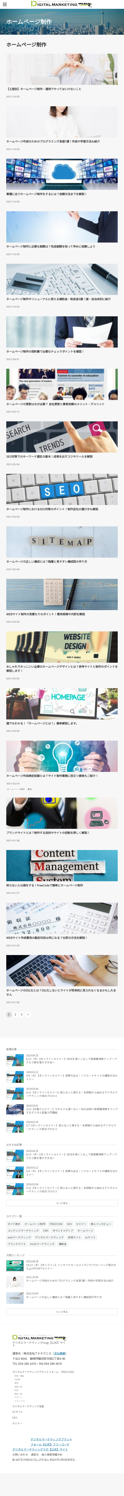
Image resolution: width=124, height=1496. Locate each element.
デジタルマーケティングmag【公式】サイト (39, 1363)
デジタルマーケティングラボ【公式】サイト (40, 1472)
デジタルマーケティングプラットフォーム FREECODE (43, 1394)
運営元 (35, 1477)
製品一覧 (18, 1416)
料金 (16, 1412)
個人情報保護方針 (52, 1477)
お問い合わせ (20, 1477)
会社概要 (59, 1376)
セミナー (17, 1446)
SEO (14, 1440)
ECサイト (17, 1434)
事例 (16, 1405)
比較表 (17, 1402)
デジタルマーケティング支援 (28, 1429)
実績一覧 (18, 1409)
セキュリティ (20, 1423)
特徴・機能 (19, 1398)
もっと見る (62, 1224)
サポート (18, 1420)
